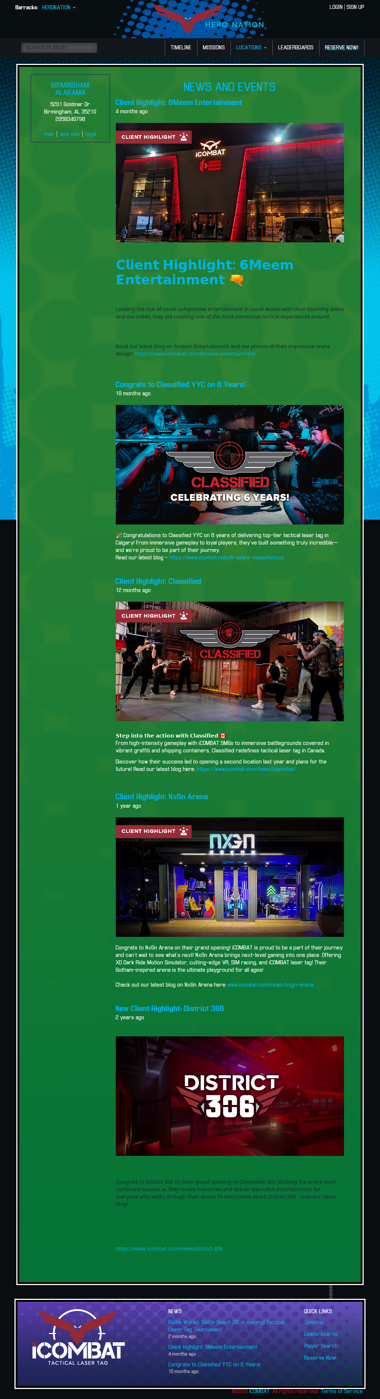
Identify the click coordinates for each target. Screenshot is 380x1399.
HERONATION (59, 7)
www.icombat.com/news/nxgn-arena (271, 985)
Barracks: (27, 7)
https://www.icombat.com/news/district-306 (169, 1248)
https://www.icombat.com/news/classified (246, 769)
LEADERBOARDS (296, 47)
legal (91, 134)
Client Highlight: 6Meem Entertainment (179, 103)
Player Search (321, 1346)
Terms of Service (342, 1391)
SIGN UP (355, 7)
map (49, 134)
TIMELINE (181, 47)
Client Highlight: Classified (159, 581)
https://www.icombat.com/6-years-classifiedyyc (226, 557)
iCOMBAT (259, 1391)
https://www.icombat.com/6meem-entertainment (195, 353)
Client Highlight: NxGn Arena (162, 797)
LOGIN (336, 7)
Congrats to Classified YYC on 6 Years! (181, 385)
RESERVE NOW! (341, 47)
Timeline (314, 1322)
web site (70, 134)
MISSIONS (214, 47)
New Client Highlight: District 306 (170, 1009)
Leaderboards (321, 1334)
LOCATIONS (251, 47)
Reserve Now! (320, 1358)
